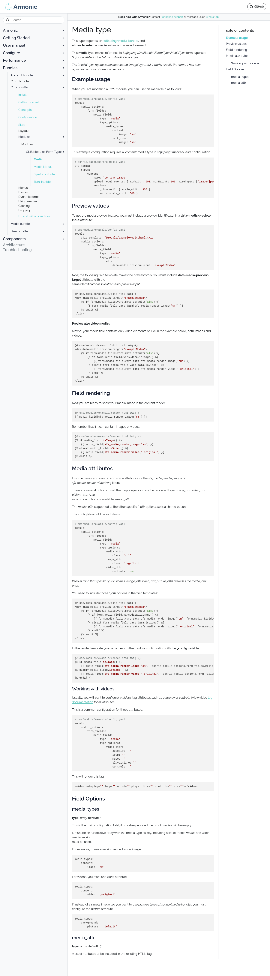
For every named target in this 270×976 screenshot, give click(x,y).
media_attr (238, 83)
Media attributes (237, 56)
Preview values (236, 44)
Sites (21, 125)
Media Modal (43, 167)
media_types (240, 77)
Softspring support (172, 16)
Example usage (237, 38)
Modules (27, 144)
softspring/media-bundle (120, 41)
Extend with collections (34, 216)
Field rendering (236, 50)
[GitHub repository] (256, 6)
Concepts (25, 110)
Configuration (27, 117)
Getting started (28, 102)
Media (38, 159)
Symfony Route (44, 174)
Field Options (235, 69)
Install (22, 95)
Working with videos (245, 63)
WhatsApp (212, 16)
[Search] (36, 20)
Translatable (42, 182)
